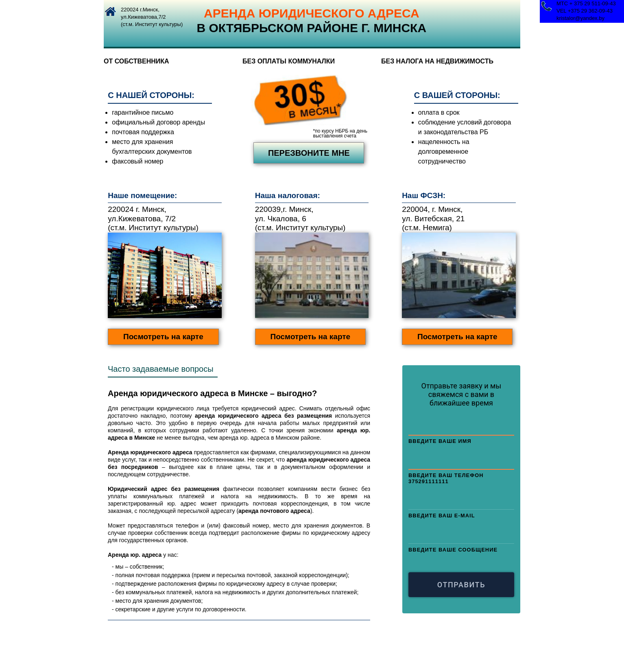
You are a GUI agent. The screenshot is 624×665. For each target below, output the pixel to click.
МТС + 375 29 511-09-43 (586, 3)
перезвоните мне (309, 152)
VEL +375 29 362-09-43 (584, 11)
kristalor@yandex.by (580, 18)
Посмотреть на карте (163, 336)
